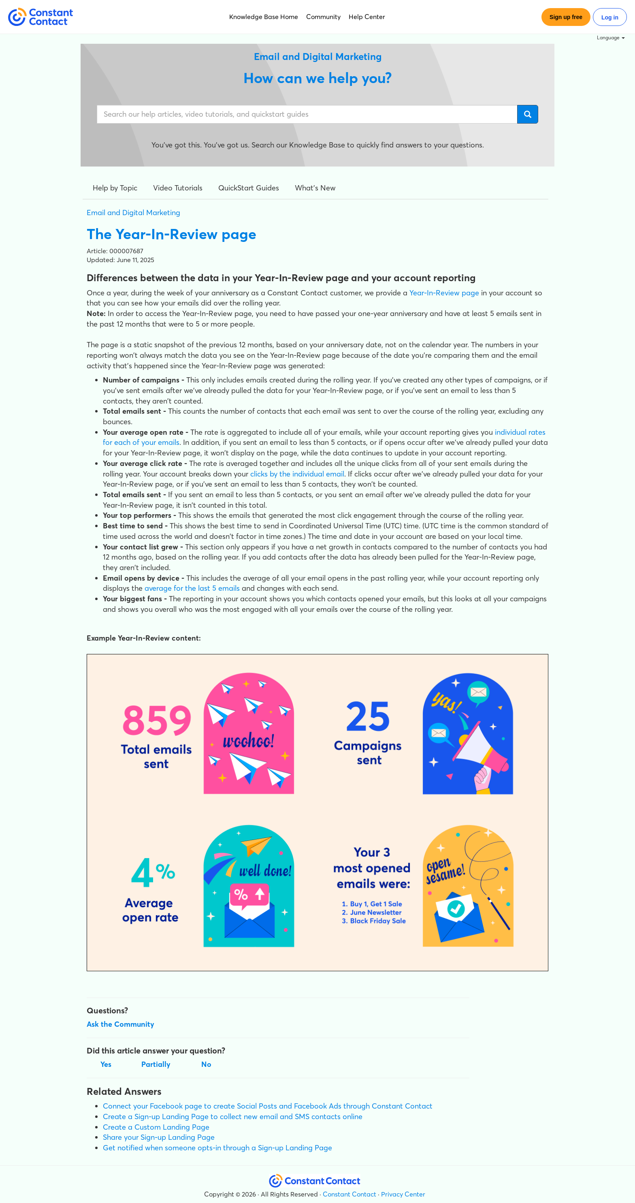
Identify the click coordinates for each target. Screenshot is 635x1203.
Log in (609, 17)
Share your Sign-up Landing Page (159, 1137)
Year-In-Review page (444, 292)
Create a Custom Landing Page (156, 1127)
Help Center (367, 17)
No (206, 1064)
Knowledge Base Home (263, 17)
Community (323, 17)
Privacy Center (403, 1194)
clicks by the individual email (297, 474)
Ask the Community (120, 1024)
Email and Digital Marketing (133, 212)
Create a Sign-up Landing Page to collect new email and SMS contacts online (232, 1116)
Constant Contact (349, 1194)
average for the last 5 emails (192, 588)
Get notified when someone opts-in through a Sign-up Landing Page (217, 1147)
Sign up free (566, 17)
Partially (155, 1064)
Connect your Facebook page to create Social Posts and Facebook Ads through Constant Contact (268, 1106)
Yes (105, 1064)
